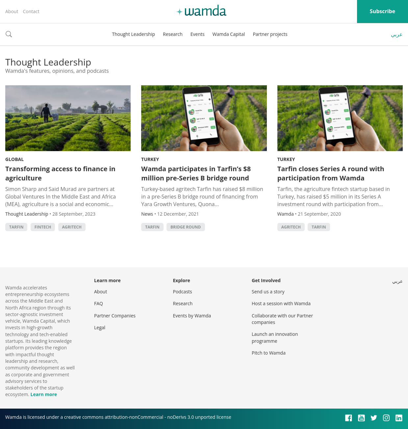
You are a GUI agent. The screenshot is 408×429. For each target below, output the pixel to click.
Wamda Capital (229, 34)
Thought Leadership (133, 34)
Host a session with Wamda (281, 303)
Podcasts (182, 291)
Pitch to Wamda (269, 353)
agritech (72, 227)
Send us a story (268, 291)
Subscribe (382, 11)
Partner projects (270, 34)
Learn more (43, 394)
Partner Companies (115, 315)
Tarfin (16, 227)
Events (198, 34)
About (11, 11)
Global (14, 159)
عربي (397, 34)
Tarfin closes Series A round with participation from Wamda (330, 173)
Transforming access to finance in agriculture (60, 173)
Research (173, 34)
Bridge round (185, 227)
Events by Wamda (192, 315)
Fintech (43, 227)
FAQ (98, 303)
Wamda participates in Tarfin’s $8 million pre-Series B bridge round (196, 173)
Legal (99, 327)
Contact (31, 11)
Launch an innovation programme (275, 337)
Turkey (150, 159)
